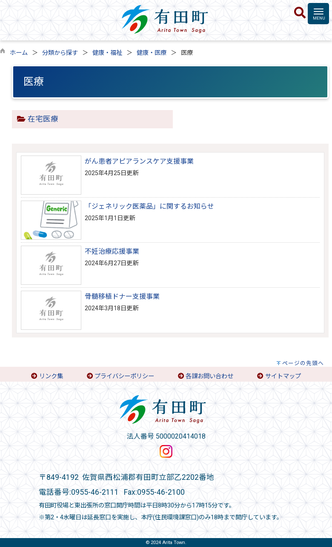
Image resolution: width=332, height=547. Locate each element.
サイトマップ (283, 376)
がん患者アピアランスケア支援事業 (139, 161)
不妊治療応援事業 (112, 251)
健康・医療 (151, 53)
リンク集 (51, 376)
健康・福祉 (107, 53)
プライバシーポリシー (124, 376)
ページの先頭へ (303, 363)
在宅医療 (43, 119)
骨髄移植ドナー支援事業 (122, 296)
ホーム (19, 53)
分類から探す (60, 53)
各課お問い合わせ (209, 376)
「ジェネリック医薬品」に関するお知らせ (149, 206)
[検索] (300, 13)
